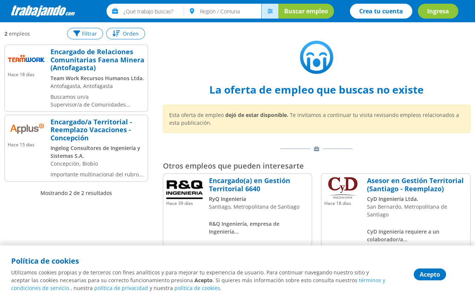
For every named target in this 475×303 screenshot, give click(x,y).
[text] (154, 11)
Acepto (430, 274)
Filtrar (85, 33)
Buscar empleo (306, 11)
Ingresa (438, 11)
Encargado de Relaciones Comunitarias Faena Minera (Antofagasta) (97, 60)
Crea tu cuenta (381, 11)
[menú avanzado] (269, 11)
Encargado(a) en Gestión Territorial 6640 (249, 185)
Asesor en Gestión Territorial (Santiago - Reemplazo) (415, 185)
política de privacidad (121, 287)
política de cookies (197, 287)
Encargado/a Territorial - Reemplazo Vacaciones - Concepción (91, 130)
